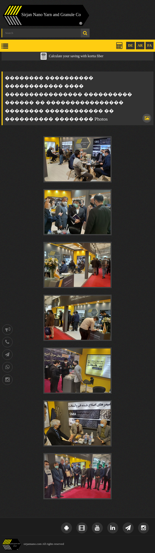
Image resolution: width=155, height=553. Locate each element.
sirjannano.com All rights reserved (44, 544)
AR (140, 45)
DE (130, 45)
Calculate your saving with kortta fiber (76, 56)
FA (149, 45)
